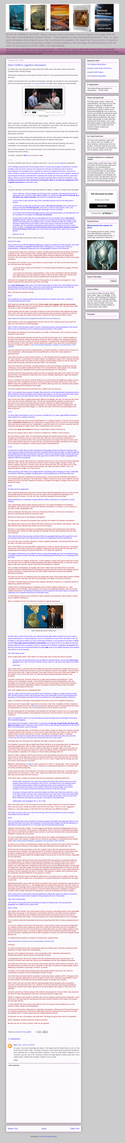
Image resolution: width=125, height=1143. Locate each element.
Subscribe (102, 206)
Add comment (14, 1065)
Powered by (102, 213)
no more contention (39, 83)
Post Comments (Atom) (48, 1136)
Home (44, 1129)
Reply (16, 1060)
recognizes (30, 764)
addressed (34, 706)
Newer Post (13, 1129)
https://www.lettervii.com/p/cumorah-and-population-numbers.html (31, 941)
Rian (15, 1045)
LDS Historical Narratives (96, 76)
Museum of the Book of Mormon (99, 68)
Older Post (74, 1129)
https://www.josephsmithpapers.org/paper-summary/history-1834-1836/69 (38, 841)
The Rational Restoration (96, 64)
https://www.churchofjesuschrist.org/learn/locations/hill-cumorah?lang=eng (34, 318)
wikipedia (63, 163)
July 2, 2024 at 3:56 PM (26, 1045)
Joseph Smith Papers (95, 72)
